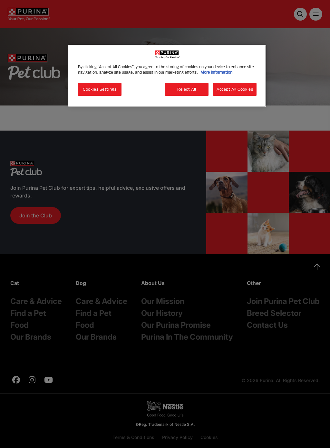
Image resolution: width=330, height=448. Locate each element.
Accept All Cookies (235, 89)
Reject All (186, 89)
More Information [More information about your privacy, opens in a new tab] (216, 72)
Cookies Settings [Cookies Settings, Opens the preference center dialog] (99, 89)
